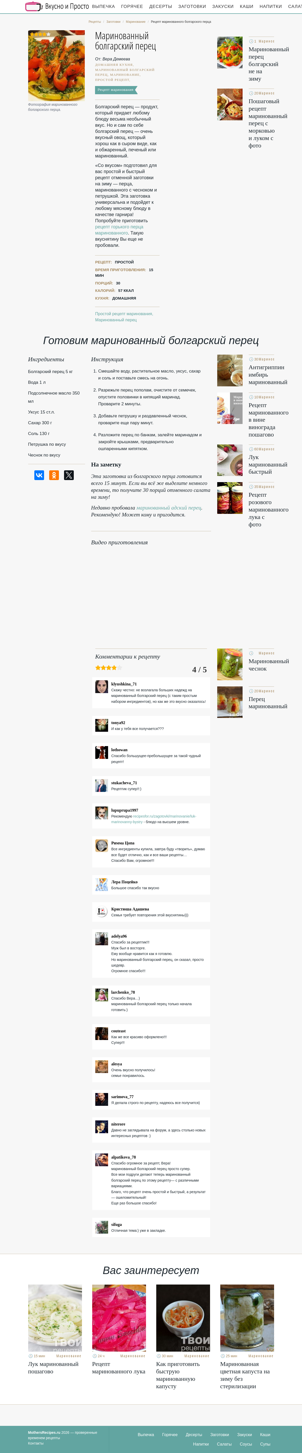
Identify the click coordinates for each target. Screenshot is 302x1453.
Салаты (224, 1444)
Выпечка (103, 6)
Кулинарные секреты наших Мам (57, 6)
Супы (265, 1444)
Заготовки (192, 6)
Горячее (132, 6)
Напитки (271, 6)
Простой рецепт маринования (123, 314)
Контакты (36, 1443)
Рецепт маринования (115, 90)
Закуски (223, 6)
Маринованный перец (116, 320)
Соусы (246, 1444)
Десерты (160, 6)
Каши (247, 6)
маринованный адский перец (169, 508)
